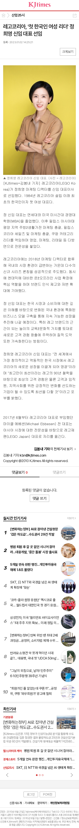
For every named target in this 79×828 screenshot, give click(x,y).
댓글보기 (20, 472)
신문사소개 (15, 803)
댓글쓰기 (59, 472)
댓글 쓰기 (39, 498)
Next (71, 775)
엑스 (15, 51)
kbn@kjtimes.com (33, 455)
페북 (7, 51)
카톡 (23, 51)
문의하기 (42, 803)
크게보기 (68, 52)
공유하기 (74, 15)
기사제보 (29, 803)
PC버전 (47, 794)
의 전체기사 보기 (53, 449)
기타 (32, 51)
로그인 (31, 794)
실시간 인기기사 (15, 518)
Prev (7, 775)
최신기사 (9, 709)
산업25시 (18, 15)
